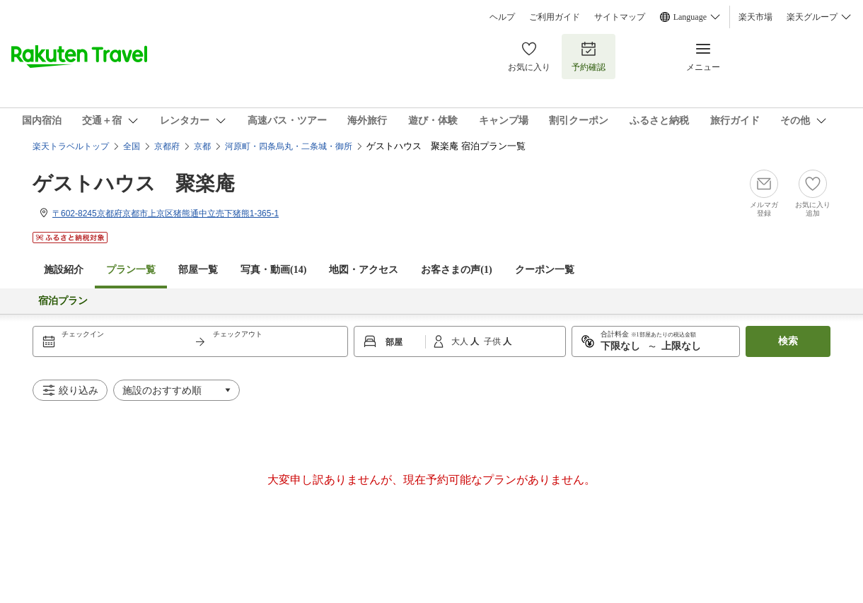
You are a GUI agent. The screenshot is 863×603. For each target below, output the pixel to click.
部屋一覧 (198, 269)
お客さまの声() (456, 269)
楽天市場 (755, 17)
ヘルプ (502, 17)
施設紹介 (63, 269)
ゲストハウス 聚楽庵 (134, 183)
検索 (788, 341)
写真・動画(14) (273, 269)
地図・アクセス (363, 269)
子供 (493, 341)
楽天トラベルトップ (71, 146)
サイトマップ (619, 17)
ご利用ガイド (554, 17)
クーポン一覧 (544, 269)
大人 (460, 341)
